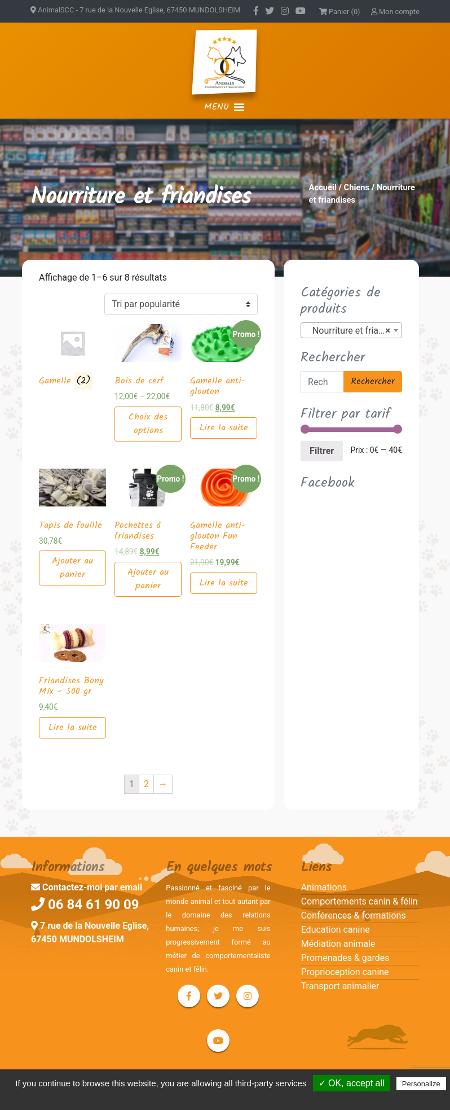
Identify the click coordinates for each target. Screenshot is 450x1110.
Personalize (421, 1084)
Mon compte (395, 11)
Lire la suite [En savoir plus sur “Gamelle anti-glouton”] (224, 428)
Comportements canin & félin (359, 901)
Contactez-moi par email (86, 887)
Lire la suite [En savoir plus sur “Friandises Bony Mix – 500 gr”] (72, 727)
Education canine (335, 929)
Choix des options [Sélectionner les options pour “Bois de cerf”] (148, 424)
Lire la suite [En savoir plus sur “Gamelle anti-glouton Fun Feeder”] (224, 583)
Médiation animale (338, 943)
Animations (324, 887)
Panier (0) (339, 11)
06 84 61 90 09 (85, 904)
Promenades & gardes (345, 957)
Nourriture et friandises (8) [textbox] (354, 331)
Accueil (323, 187)
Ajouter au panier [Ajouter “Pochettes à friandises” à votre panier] (148, 579)
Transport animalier (340, 986)
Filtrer (322, 450)
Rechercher (373, 381)
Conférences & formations (353, 915)
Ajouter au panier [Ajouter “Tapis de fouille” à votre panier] (72, 568)
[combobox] (351, 330)
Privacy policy (230, 1098)
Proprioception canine (345, 972)
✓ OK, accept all (352, 1083)
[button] (216, 107)
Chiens (357, 187)
